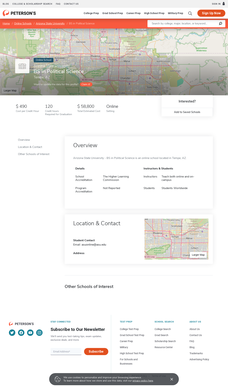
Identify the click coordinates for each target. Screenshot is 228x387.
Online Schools (23, 23)
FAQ (58, 4)
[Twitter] (12, 332)
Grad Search (161, 335)
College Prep (91, 13)
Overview (24, 140)
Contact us (71, 4)
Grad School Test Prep (132, 335)
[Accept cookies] (169, 379)
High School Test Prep (132, 353)
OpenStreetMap (204, 30)
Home (6, 23)
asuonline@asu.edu (94, 245)
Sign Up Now (211, 13)
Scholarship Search (165, 341)
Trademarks (196, 353)
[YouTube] (30, 332)
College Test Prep (129, 329)
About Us (195, 329)
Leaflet (185, 30)
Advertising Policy (199, 359)
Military (124, 347)
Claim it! (85, 84)
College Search (163, 329)
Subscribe (96, 351)
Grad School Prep (112, 13)
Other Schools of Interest (33, 154)
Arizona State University (50, 23)
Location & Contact (30, 147)
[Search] (190, 13)
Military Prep (175, 13)
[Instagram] (39, 332)
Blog (6, 4)
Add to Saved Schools (187, 112)
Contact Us (196, 335)
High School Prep (154, 13)
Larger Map (10, 90)
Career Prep (133, 13)
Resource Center (164, 347)
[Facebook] (21, 332)
